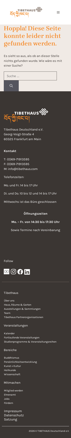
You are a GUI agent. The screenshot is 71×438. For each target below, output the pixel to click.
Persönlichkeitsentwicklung (20, 361)
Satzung (10, 419)
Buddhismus (11, 357)
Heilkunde (10, 370)
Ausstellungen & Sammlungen (22, 308)
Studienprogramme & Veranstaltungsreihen (30, 341)
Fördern (8, 403)
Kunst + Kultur (12, 366)
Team (7, 313)
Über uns (9, 300)
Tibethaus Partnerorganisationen (23, 317)
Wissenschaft (12, 374)
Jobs (6, 398)
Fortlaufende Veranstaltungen (21, 337)
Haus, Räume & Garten (17, 304)
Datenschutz (14, 415)
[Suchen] (11, 85)
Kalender (9, 333)
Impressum (13, 411)
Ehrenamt (10, 394)
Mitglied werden (13, 390)
